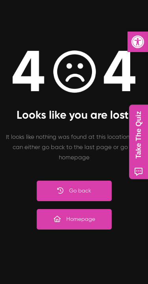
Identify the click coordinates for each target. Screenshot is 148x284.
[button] (137, 42)
